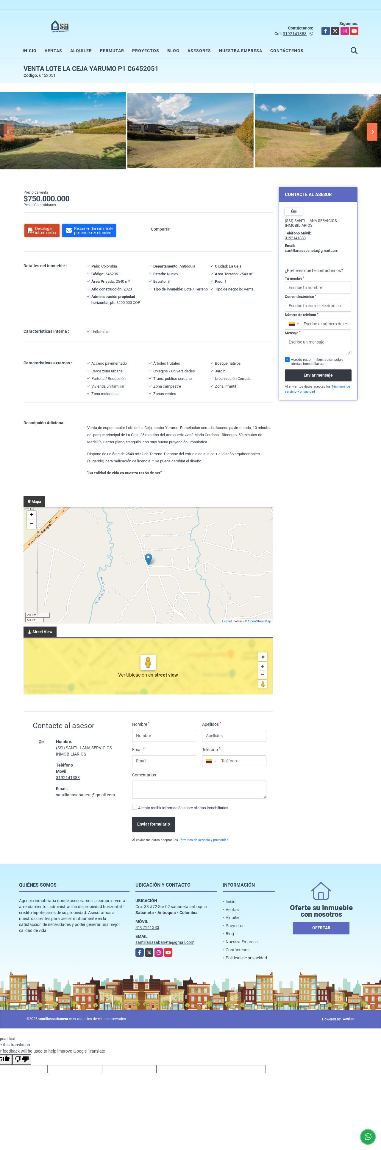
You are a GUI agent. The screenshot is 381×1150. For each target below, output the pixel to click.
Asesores (199, 50)
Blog (173, 50)
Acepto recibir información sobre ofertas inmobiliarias (183, 808)
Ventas (53, 50)
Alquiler (81, 50)
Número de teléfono (301, 315)
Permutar (112, 50)
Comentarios (144, 775)
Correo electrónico (300, 296)
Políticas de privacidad (246, 957)
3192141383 (295, 33)
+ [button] (32, 515)
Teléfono (211, 749)
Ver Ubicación (133, 675)
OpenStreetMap (259, 621)
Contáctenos (287, 50)
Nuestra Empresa (240, 50)
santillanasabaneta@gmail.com (85, 794)
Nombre (140, 724)
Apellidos (211, 724)
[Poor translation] (21, 1059)
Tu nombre (294, 278)
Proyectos (145, 50)
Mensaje (292, 333)
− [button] (32, 524)
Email (138, 749)
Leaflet (227, 621)
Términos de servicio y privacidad (203, 840)
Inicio (30, 50)
